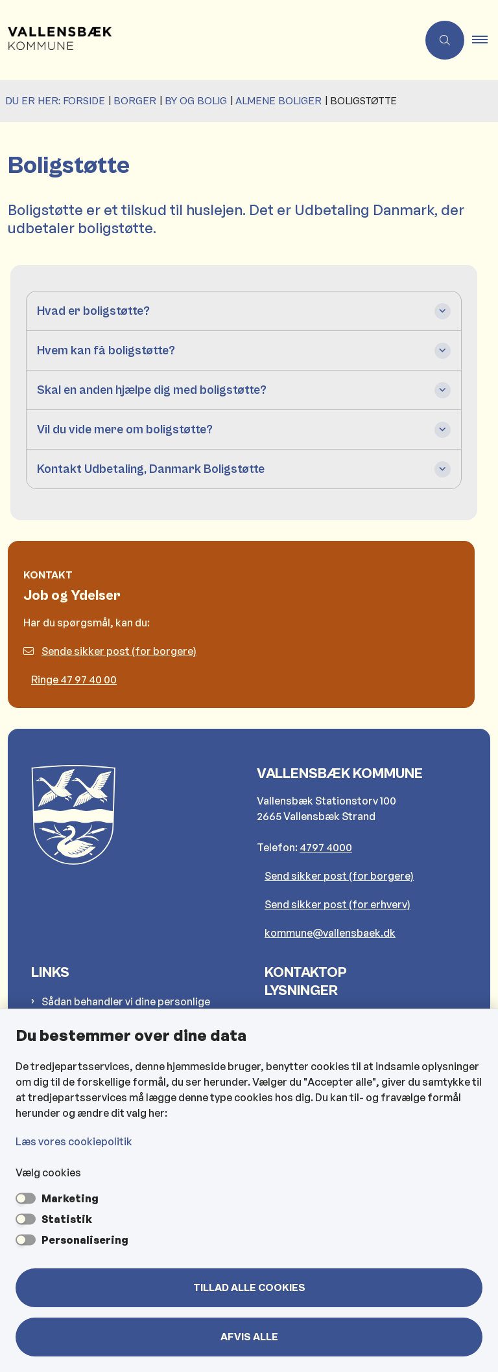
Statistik (67, 1219)
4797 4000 (326, 847)
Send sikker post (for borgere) (339, 875)
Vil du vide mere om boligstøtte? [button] (125, 429)
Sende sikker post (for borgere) (109, 651)
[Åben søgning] (444, 40)
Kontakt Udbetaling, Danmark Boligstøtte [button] (151, 469)
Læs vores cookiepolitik (74, 1141)
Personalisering (85, 1239)
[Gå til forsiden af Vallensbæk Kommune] (203, 40)
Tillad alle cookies (249, 1288)
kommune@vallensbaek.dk (330, 932)
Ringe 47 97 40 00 (74, 679)
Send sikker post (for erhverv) (337, 904)
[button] (485, 40)
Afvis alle (249, 1337)
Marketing (70, 1198)
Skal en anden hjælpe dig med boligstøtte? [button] (152, 390)
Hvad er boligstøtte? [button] (93, 311)
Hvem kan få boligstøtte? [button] (106, 350)
